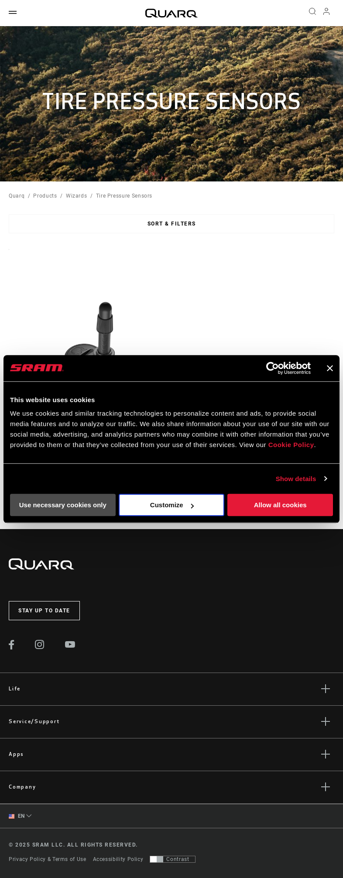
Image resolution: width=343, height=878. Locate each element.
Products (45, 196)
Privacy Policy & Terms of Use (47, 859)
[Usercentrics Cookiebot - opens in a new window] (272, 368)
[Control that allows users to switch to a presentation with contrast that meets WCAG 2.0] (173, 859)
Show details (296, 478)
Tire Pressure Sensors (124, 196)
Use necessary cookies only (62, 505)
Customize (172, 505)
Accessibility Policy (118, 859)
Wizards (76, 196)
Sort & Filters (171, 224)
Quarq (16, 196)
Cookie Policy (291, 444)
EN (17, 816)
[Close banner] (330, 368)
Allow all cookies (280, 505)
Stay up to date (44, 611)
